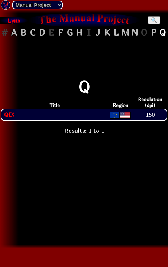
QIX (9, 114)
